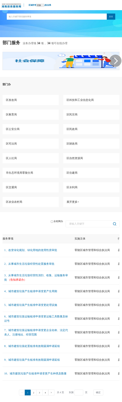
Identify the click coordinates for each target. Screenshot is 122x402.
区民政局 (72, 129)
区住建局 (72, 172)
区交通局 (11, 187)
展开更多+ (73, 201)
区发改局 (11, 100)
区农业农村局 (14, 201)
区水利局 (72, 187)
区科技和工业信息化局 (80, 100)
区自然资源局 (75, 158)
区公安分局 (12, 129)
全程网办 (57, 221)
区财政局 (72, 143)
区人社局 (11, 158)
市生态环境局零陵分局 (19, 172)
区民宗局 (72, 114)
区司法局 (11, 143)
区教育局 (11, 114)
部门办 (7, 84)
